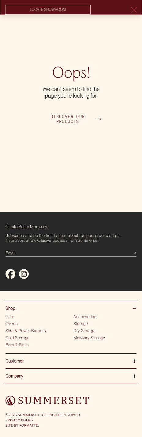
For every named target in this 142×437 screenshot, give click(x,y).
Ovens (11, 323)
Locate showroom (48, 10)
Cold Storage (18, 337)
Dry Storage (84, 330)
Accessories (84, 316)
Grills (10, 316)
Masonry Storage (89, 337)
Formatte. (29, 425)
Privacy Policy (20, 420)
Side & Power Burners (26, 330)
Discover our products (75, 119)
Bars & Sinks (17, 344)
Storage (80, 323)
